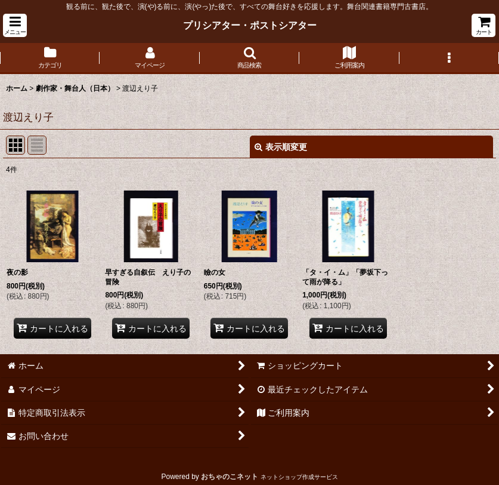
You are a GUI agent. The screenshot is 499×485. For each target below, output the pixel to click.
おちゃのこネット (229, 476)
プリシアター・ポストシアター (250, 25)
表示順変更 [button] (281, 147)
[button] (15, 25)
